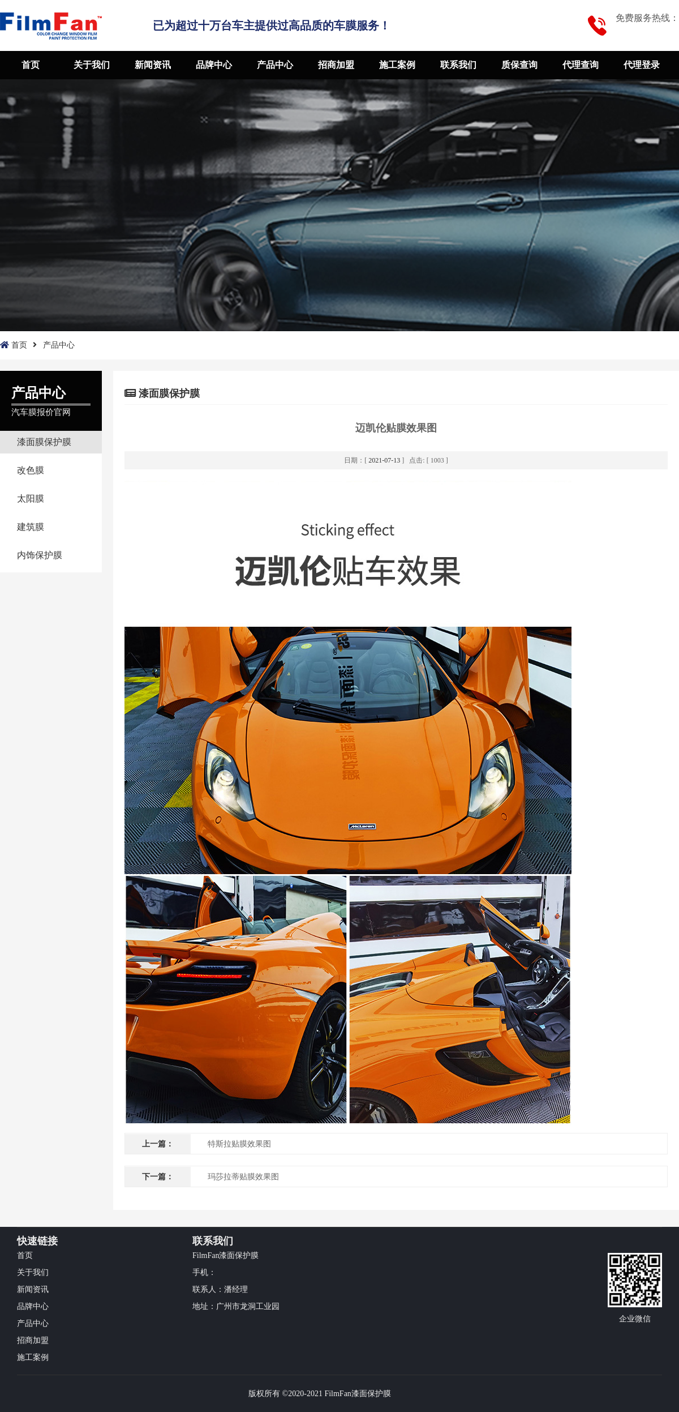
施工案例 (397, 65)
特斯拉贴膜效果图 (239, 1144)
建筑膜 (30, 527)
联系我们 (458, 65)
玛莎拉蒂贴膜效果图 (243, 1177)
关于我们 (92, 65)
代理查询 (580, 65)
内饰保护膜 (39, 555)
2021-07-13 (384, 460)
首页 (31, 65)
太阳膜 (30, 498)
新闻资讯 (153, 65)
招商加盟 (336, 65)
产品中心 (275, 65)
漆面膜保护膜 (44, 442)
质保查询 (519, 65)
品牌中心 (214, 65)
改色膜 (30, 470)
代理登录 (642, 65)
